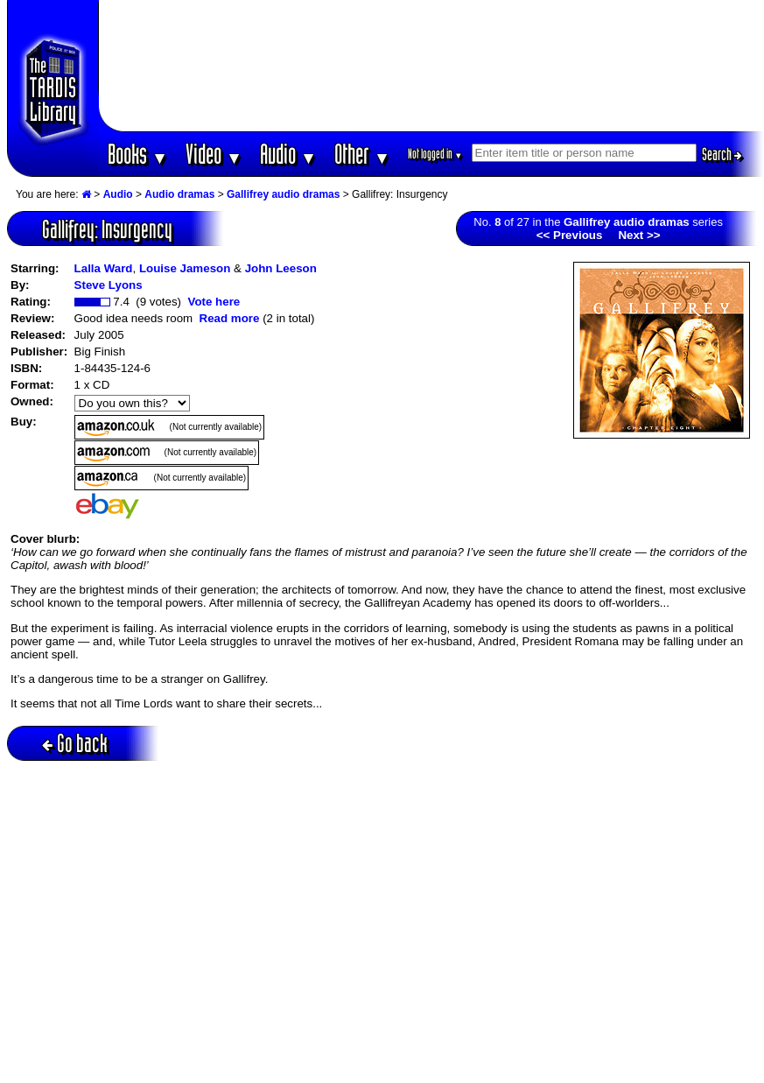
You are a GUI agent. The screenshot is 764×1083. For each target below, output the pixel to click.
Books (138, 153)
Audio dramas (179, 194)
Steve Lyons (108, 285)
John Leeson (281, 268)
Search (722, 154)
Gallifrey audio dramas (283, 194)
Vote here (213, 301)
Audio (288, 153)
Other (362, 153)
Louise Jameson (184, 268)
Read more (230, 318)
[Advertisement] (431, 65)
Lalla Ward (103, 268)
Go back (75, 742)
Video (214, 153)
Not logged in (435, 153)
